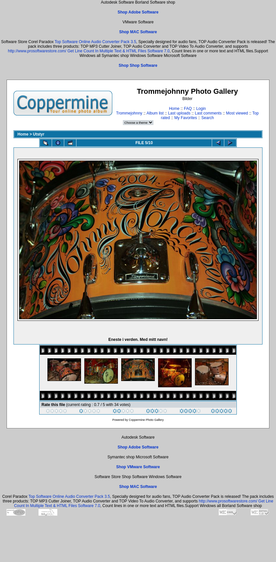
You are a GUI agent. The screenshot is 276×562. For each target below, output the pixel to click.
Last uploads (179, 113)
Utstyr (38, 134)
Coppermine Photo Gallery (146, 419)
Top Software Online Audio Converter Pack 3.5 (95, 41)
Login (201, 108)
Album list (155, 113)
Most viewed (237, 113)
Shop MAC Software (138, 32)
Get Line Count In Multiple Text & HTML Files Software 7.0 (119, 51)
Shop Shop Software (138, 65)
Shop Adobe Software (138, 12)
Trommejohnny (129, 113)
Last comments (208, 113)
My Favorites (185, 117)
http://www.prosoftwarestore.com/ (37, 51)
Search (207, 117)
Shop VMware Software (138, 467)
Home (174, 108)
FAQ (188, 108)
